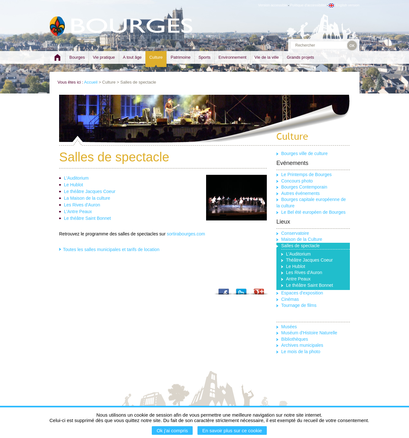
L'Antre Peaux (78, 211)
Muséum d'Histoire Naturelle (309, 332)
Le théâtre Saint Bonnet (87, 218)
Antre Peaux (298, 278)
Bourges (77, 57)
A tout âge (132, 57)
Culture (156, 57)
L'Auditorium (76, 178)
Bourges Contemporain (304, 186)
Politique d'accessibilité (308, 5)
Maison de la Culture (301, 239)
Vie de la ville (266, 57)
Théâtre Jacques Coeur (309, 260)
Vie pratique (104, 57)
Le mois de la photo (300, 351)
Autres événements (300, 193)
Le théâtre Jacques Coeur (89, 191)
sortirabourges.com (186, 233)
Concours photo (297, 180)
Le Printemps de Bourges (306, 174)
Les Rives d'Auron (82, 204)
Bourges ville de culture (304, 153)
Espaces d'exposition (302, 292)
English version (344, 5)
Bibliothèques (294, 339)
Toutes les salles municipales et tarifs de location (111, 249)
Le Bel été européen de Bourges (313, 212)
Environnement (232, 57)
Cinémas (290, 299)
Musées (289, 326)
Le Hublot (73, 184)
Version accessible (272, 5)
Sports (204, 57)
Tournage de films (299, 305)
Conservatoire (295, 233)
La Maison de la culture (87, 198)
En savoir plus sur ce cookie (232, 430)
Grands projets (300, 57)
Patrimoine (180, 57)
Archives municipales (302, 345)
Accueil (90, 82)
